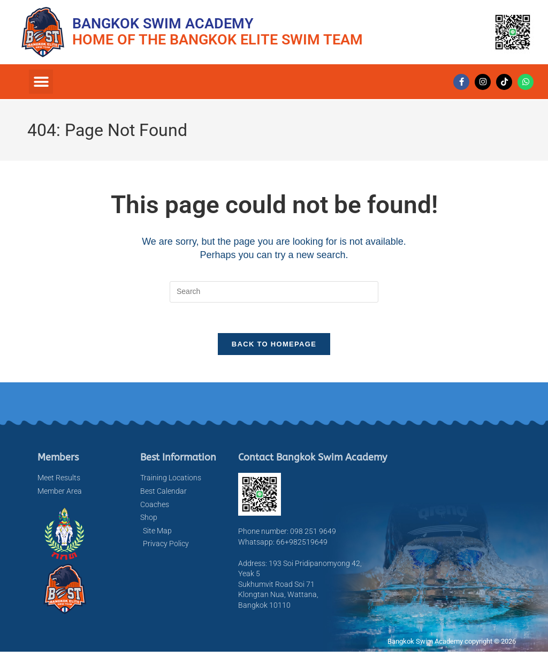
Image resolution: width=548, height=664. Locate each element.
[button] (41, 82)
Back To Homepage (274, 346)
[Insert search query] (274, 292)
